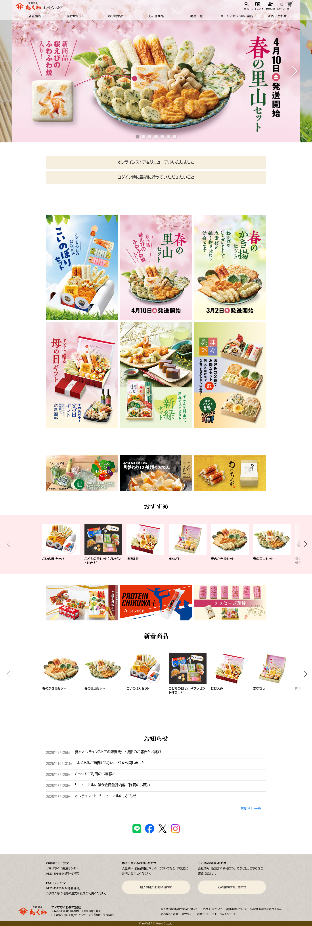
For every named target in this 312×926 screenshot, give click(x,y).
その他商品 (156, 16)
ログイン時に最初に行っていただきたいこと (156, 177)
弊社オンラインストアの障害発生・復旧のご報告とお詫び (118, 752)
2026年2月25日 (58, 752)
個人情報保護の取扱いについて (179, 909)
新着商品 (35, 16)
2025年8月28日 (58, 775)
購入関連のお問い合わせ (156, 887)
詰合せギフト (75, 16)
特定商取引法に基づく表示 (266, 909)
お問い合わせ (277, 16)
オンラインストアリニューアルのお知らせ (105, 796)
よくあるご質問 (169, 914)
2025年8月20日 (58, 786)
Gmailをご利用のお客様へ (95, 774)
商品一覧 (196, 16)
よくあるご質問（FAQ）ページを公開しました (111, 763)
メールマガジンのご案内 (237, 16)
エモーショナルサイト (224, 914)
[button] (18, 71)
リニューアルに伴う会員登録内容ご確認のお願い (112, 785)
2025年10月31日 (59, 763)
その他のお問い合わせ (232, 887)
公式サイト (187, 914)
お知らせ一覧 (251, 809)
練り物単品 (115, 16)
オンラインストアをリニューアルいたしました (156, 162)
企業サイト (203, 914)
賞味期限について (236, 909)
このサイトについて (212, 909)
